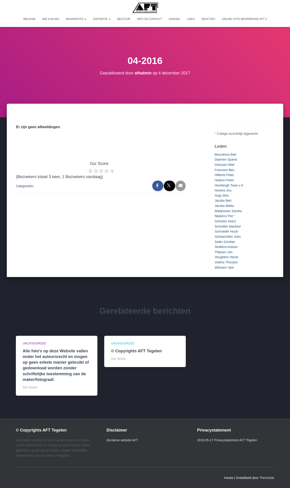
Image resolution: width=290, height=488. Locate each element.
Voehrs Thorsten (226, 262)
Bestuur (123, 19)
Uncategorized (34, 343)
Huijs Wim (222, 195)
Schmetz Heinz (225, 221)
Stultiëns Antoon (226, 247)
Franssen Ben (224, 170)
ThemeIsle (266, 478)
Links (191, 19)
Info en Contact (149, 19)
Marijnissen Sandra (228, 211)
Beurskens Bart (226, 154)
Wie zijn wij (50, 19)
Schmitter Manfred (228, 226)
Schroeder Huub (226, 231)
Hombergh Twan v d (229, 185)
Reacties (208, 19)
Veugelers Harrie (226, 257)
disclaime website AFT (122, 440)
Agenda (174, 19)
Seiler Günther (225, 242)
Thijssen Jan (224, 252)
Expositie (102, 19)
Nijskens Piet (224, 216)
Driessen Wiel (224, 165)
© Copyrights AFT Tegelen (136, 351)
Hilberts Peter (224, 175)
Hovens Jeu (223, 190)
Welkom (29, 19)
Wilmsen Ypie (224, 267)
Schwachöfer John (228, 236)
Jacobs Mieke (224, 206)
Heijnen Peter (224, 180)
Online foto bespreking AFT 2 (244, 19)
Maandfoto (76, 19)
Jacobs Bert (223, 200)
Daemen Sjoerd (226, 159)
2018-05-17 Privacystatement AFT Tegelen (227, 440)
